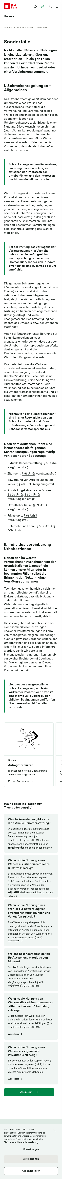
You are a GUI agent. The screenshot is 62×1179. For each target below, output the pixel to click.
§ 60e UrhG (15, 494)
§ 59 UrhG (40, 505)
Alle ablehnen (31, 1159)
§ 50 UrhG (50, 463)
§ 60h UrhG (32, 494)
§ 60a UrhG (44, 526)
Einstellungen (31, 1149)
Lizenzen (8, 28)
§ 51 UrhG (28, 473)
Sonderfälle (42, 28)
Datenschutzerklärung (27, 1142)
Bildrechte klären (25, 28)
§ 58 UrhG (25, 484)
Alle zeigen (26, 1092)
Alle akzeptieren (31, 1171)
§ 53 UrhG (30, 515)
